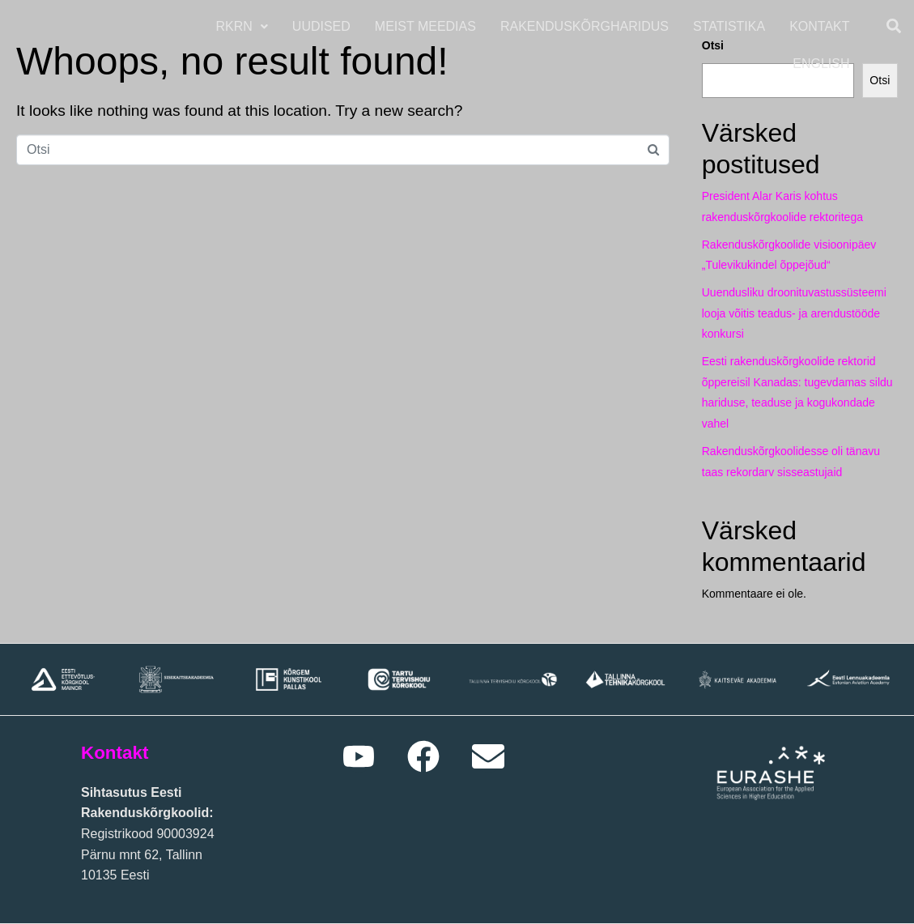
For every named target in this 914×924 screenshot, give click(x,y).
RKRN (244, 26)
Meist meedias (427, 26)
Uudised (323, 26)
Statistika (731, 26)
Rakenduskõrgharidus (586, 26)
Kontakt (822, 26)
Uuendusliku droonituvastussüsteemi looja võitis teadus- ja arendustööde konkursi (794, 313)
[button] (244, 26)
